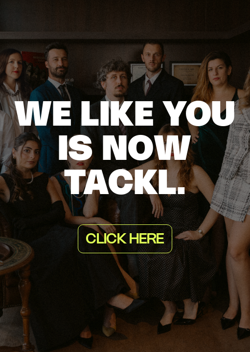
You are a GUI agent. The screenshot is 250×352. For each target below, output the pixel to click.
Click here (125, 239)
